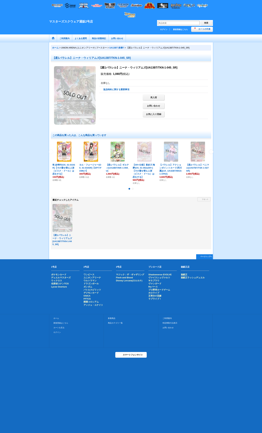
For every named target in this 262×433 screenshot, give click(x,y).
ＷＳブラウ (153, 280)
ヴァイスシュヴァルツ (159, 277)
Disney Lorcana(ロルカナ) (129, 280)
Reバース (153, 286)
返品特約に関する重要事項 (116, 89)
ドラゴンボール (91, 283)
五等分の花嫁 (154, 296)
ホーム (56, 318)
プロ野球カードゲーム (159, 289)
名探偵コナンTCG (60, 283)
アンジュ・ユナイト (93, 305)
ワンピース (89, 274)
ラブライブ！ (154, 299)
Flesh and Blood (124, 277)
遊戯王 (184, 274)
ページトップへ (206, 256)
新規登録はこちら (180, 29)
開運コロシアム (91, 302)
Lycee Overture (59, 286)
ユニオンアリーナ (92, 277)
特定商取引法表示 (170, 323)
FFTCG (87, 299)
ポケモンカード (58, 274)
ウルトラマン (90, 280)
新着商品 (111, 318)
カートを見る (58, 328)
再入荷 (153, 97)
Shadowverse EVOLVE (160, 274)
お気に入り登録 (153, 114)
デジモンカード (91, 293)
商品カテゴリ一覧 (115, 323)
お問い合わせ (153, 106)
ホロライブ (153, 293)
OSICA (87, 296)
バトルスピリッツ (92, 289)
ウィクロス (56, 280)
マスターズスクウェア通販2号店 (71, 21)
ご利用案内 (167, 318)
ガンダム (88, 286)
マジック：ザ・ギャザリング (130, 274)
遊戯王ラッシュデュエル (193, 277)
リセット (205, 199)
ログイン (163, 29)
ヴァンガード (154, 283)
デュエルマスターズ (61, 277)
